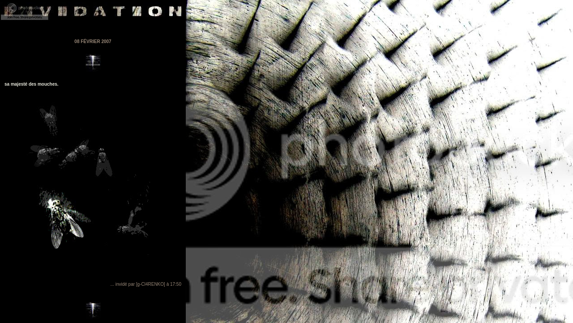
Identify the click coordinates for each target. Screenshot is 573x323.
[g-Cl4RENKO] (150, 284)
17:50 (175, 284)
